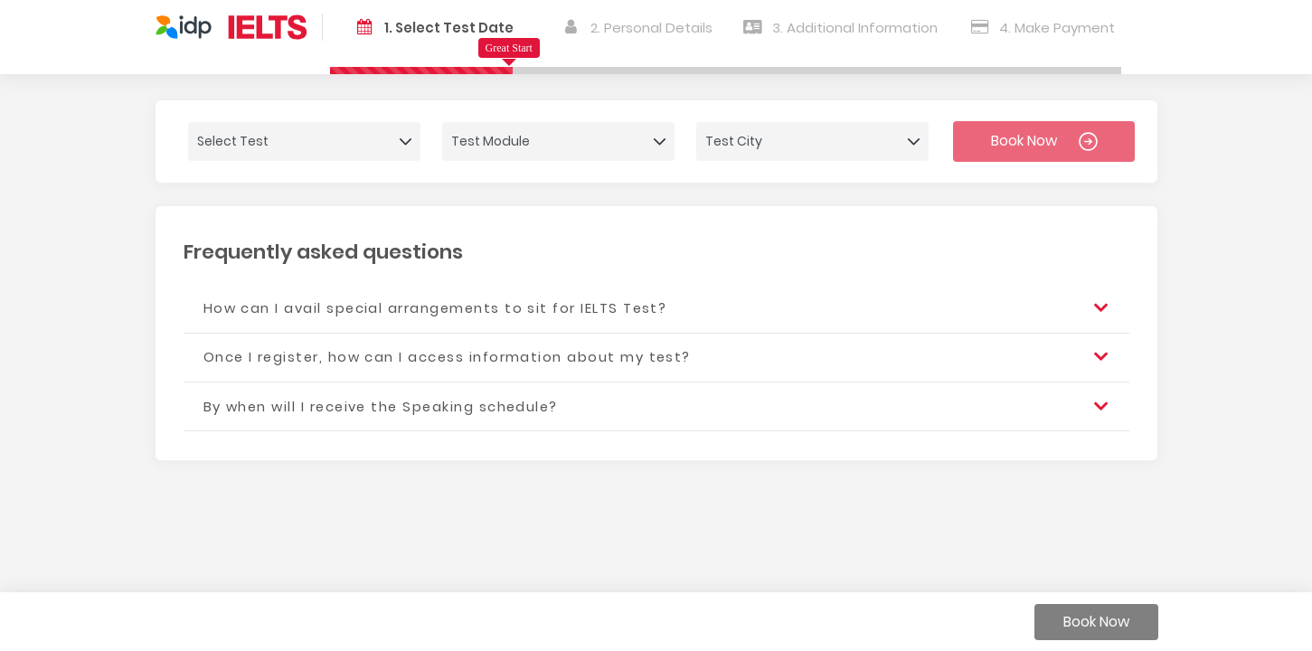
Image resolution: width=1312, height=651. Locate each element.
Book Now (1044, 140)
